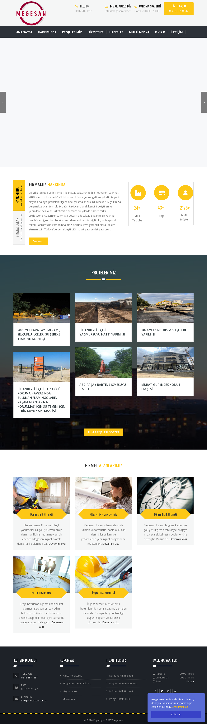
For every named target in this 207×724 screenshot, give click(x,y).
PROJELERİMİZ (72, 32)
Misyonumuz (70, 699)
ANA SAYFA (24, 32)
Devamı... (38, 241)
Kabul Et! (176, 714)
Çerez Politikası (180, 706)
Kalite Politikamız (72, 675)
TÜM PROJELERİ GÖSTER (103, 432)
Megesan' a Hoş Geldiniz (77, 683)
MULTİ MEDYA (139, 32)
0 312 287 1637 (29, 677)
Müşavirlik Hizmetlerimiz (103, 514)
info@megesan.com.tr (34, 700)
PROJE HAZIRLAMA (41, 593)
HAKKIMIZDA (47, 32)
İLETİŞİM (177, 32)
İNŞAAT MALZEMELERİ (103, 593)
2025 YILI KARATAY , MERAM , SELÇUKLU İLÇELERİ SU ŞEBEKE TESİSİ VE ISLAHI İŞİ (38, 334)
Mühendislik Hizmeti (165, 514)
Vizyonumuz (70, 691)
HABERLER (116, 32)
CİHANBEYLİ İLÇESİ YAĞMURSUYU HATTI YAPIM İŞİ (102, 332)
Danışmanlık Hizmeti (41, 514)
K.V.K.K (160, 32)
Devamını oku (57, 543)
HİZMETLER (96, 32)
